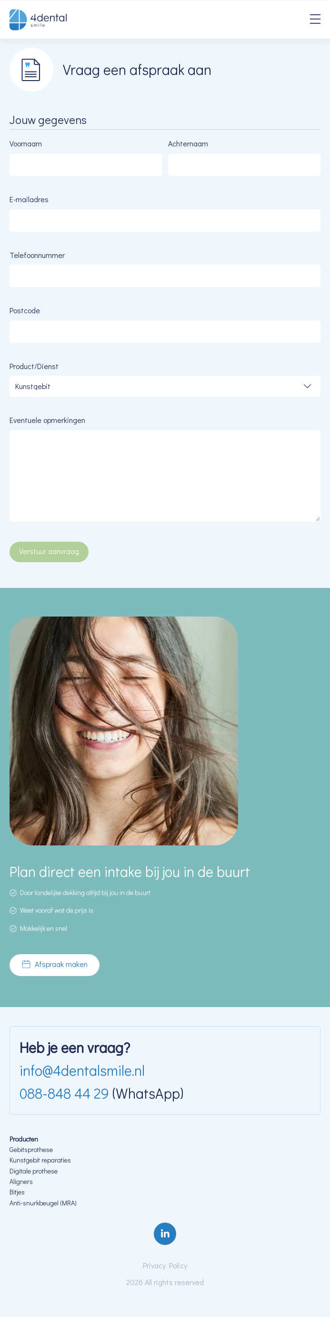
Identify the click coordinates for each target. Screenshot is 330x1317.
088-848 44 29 (64, 1093)
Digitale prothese (34, 1170)
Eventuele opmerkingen (47, 420)
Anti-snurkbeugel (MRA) (43, 1202)
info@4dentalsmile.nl (82, 1070)
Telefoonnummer (37, 255)
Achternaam (188, 143)
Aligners (21, 1181)
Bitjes (17, 1191)
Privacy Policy (165, 1265)
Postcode (25, 310)
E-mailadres (29, 199)
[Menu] (315, 20)
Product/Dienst (34, 366)
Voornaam (26, 143)
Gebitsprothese (31, 1149)
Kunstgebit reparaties (41, 1159)
